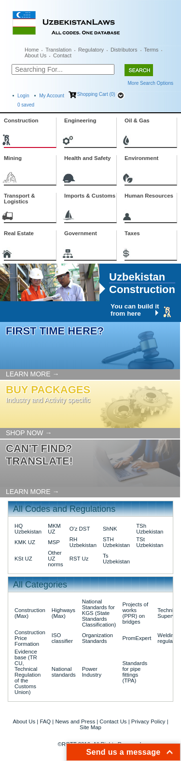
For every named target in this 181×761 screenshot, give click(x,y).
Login (23, 95)
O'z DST (80, 529)
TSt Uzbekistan (149, 542)
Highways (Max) (63, 613)
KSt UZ (23, 558)
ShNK (110, 529)
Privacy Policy (148, 721)
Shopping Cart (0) (96, 94)
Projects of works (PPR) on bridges (135, 613)
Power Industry (91, 672)
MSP (54, 542)
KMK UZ (24, 542)
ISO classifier (62, 638)
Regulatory (91, 50)
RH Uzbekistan (83, 542)
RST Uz (79, 558)
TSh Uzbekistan (149, 528)
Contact (62, 55)
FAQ (45, 721)
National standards (64, 672)
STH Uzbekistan (116, 542)
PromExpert (136, 638)
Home (32, 50)
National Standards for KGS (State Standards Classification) (99, 613)
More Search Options (151, 83)
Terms (151, 50)
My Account (51, 95)
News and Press (75, 721)
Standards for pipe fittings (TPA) (134, 671)
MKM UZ (54, 528)
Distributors (124, 50)
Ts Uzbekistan (116, 558)
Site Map (90, 727)
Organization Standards (97, 638)
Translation (58, 50)
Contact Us (112, 721)
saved (25, 104)
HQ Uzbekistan (28, 528)
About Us (35, 55)
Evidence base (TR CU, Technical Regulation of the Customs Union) (27, 672)
